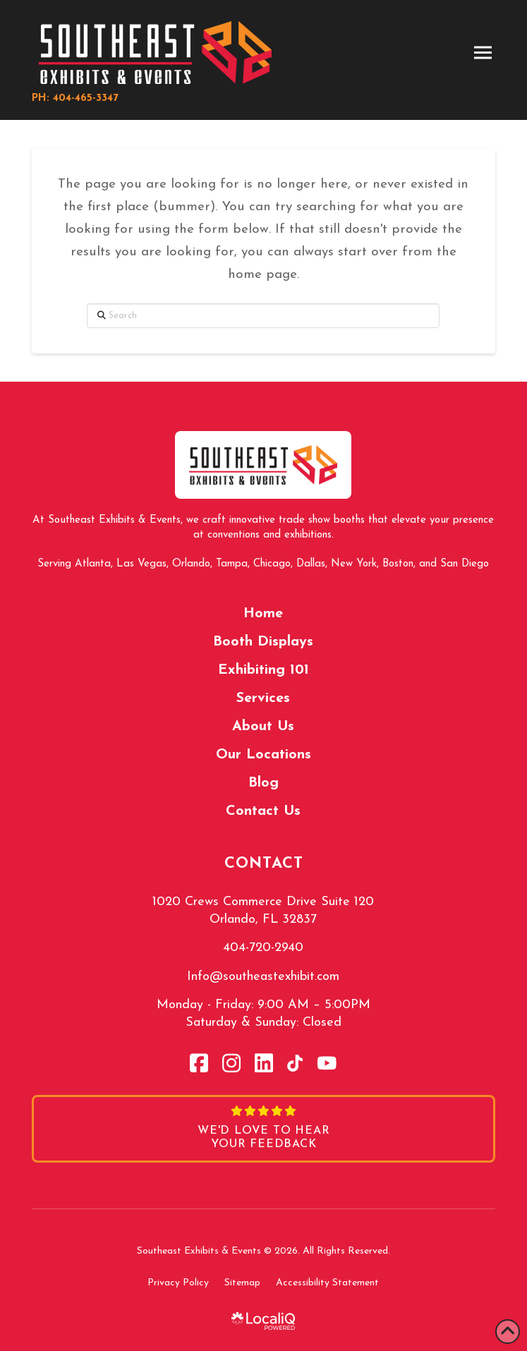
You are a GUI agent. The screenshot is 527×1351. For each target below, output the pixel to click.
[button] (483, 53)
